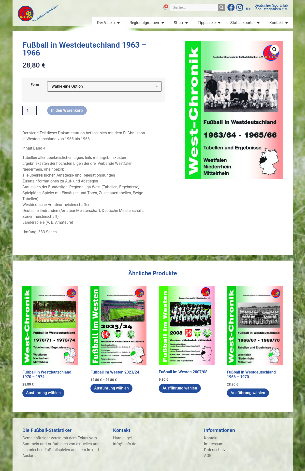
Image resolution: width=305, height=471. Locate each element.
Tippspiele (209, 22)
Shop (181, 22)
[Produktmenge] (29, 110)
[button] (274, 49)
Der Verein (108, 22)
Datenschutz (215, 449)
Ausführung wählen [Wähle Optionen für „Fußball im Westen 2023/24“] (111, 388)
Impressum (213, 444)
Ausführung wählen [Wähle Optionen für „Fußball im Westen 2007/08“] (179, 388)
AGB (208, 455)
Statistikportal (245, 22)
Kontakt (278, 22)
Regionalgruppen (147, 22)
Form (35, 84)
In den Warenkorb (67, 110)
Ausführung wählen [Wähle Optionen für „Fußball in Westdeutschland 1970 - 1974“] (43, 392)
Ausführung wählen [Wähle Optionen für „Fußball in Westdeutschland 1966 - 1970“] (248, 392)
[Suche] (221, 7)
